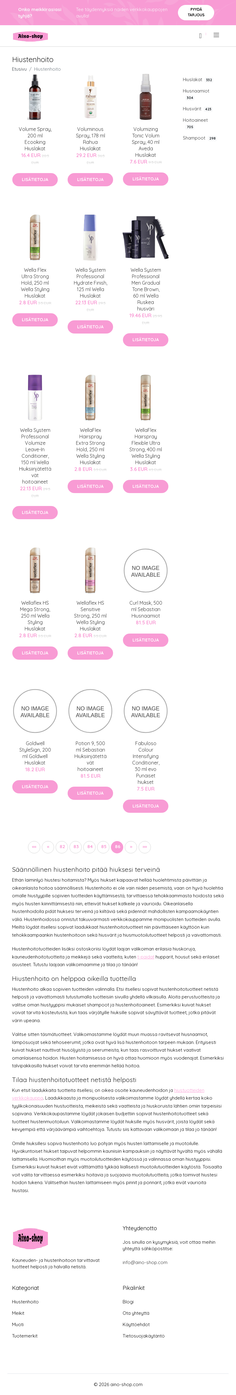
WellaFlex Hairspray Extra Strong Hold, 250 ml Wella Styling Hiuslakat (90, 446)
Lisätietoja (35, 179)
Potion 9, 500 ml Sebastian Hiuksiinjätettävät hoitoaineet (90, 756)
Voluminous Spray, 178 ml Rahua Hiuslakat (90, 139)
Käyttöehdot (136, 1324)
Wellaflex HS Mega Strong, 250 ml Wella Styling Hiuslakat (35, 616)
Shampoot (200, 138)
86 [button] (117, 846)
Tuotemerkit (24, 1336)
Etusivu (19, 69)
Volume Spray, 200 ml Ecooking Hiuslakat (35, 139)
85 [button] (104, 846)
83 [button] (76, 846)
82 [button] (62, 846)
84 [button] (90, 846)
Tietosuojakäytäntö (144, 1336)
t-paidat (145, 957)
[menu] (217, 35)
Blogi (128, 1302)
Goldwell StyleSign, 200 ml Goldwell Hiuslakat (35, 753)
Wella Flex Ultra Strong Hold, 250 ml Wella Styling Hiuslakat (35, 283)
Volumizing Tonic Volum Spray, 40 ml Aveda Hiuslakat (145, 142)
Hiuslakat (198, 80)
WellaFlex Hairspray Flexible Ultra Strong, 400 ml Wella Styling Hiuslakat (145, 446)
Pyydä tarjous (196, 12)
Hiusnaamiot (196, 94)
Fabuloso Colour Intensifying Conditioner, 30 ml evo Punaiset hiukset (145, 762)
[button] (34, 847)
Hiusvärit (198, 109)
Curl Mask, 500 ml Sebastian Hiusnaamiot (145, 609)
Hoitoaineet (195, 123)
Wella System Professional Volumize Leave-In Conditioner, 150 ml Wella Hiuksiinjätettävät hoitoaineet (35, 456)
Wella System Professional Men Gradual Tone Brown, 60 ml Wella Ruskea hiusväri (146, 289)
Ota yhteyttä (136, 1313)
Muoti (18, 1324)
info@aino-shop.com (145, 1262)
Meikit (18, 1313)
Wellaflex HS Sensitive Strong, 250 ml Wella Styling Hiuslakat (90, 616)
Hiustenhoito (25, 1302)
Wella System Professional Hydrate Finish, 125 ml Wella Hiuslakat (90, 283)
